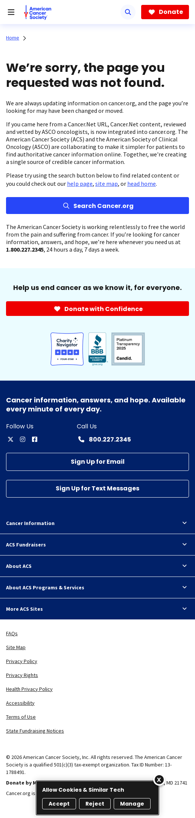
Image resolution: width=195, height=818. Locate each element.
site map (106, 183)
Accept (59, 803)
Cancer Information (97, 523)
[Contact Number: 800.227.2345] (104, 439)
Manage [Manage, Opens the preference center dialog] (132, 803)
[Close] (159, 780)
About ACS (97, 566)
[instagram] (22, 439)
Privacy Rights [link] (22, 675)
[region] (97, 797)
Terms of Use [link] (21, 716)
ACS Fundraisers (97, 544)
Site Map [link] (16, 647)
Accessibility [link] (20, 703)
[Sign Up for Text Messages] (97, 489)
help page (80, 183)
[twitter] (10, 439)
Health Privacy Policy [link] (29, 689)
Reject (94, 803)
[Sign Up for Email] (97, 461)
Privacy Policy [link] (21, 661)
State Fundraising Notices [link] (35, 730)
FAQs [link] (12, 633)
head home (141, 183)
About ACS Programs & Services (97, 587)
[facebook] (34, 439)
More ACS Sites (97, 608)
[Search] (128, 12)
